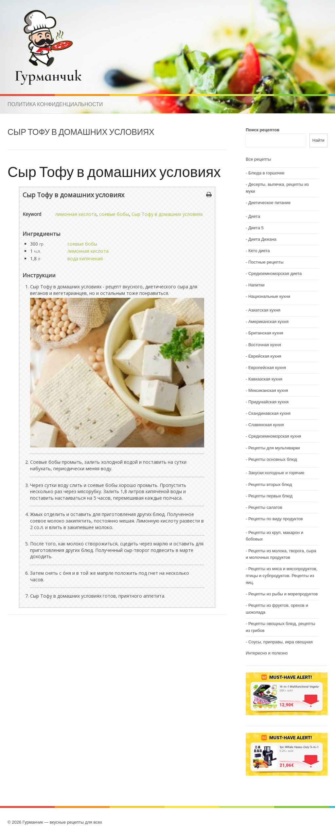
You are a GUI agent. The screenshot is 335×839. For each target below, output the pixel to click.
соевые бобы (114, 214)
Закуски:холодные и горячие (276, 472)
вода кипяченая (85, 258)
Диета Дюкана (262, 239)
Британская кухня (265, 333)
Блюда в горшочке (266, 172)
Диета (254, 216)
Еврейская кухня (264, 356)
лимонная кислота (76, 214)
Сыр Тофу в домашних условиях (114, 171)
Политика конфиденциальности (55, 104)
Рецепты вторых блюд (270, 484)
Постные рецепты (266, 262)
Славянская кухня (266, 424)
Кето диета (259, 250)
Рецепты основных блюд (272, 459)
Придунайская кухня (268, 401)
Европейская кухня (267, 367)
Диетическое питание (269, 202)
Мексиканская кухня (268, 390)
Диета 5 (256, 227)
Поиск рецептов (262, 129)
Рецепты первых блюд (270, 495)
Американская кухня (268, 321)
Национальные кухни (269, 296)
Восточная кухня (264, 344)
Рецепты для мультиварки (274, 447)
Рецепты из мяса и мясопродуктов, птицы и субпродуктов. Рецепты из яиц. (281, 575)
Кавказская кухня (265, 379)
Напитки (256, 284)
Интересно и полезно (267, 653)
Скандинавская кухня (269, 413)
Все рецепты (258, 159)
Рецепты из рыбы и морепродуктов (283, 593)
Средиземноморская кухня (274, 436)
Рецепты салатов (265, 507)
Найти (318, 140)
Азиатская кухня (264, 310)
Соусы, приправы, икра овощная (280, 641)
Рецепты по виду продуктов (275, 518)
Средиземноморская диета (275, 273)
